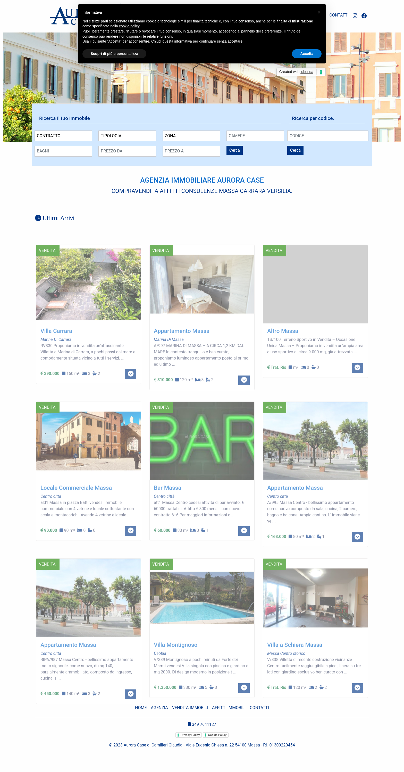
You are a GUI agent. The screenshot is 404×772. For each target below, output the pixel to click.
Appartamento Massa (181, 361)
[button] (319, 12)
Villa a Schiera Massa (294, 675)
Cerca (234, 150)
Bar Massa (167, 518)
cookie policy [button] (129, 26)
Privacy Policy (190, 734)
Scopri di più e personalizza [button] (114, 54)
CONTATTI (339, 15)
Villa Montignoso (175, 675)
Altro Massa (282, 361)
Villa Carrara (56, 361)
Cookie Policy (217, 734)
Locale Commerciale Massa (76, 518)
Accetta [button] (306, 54)
